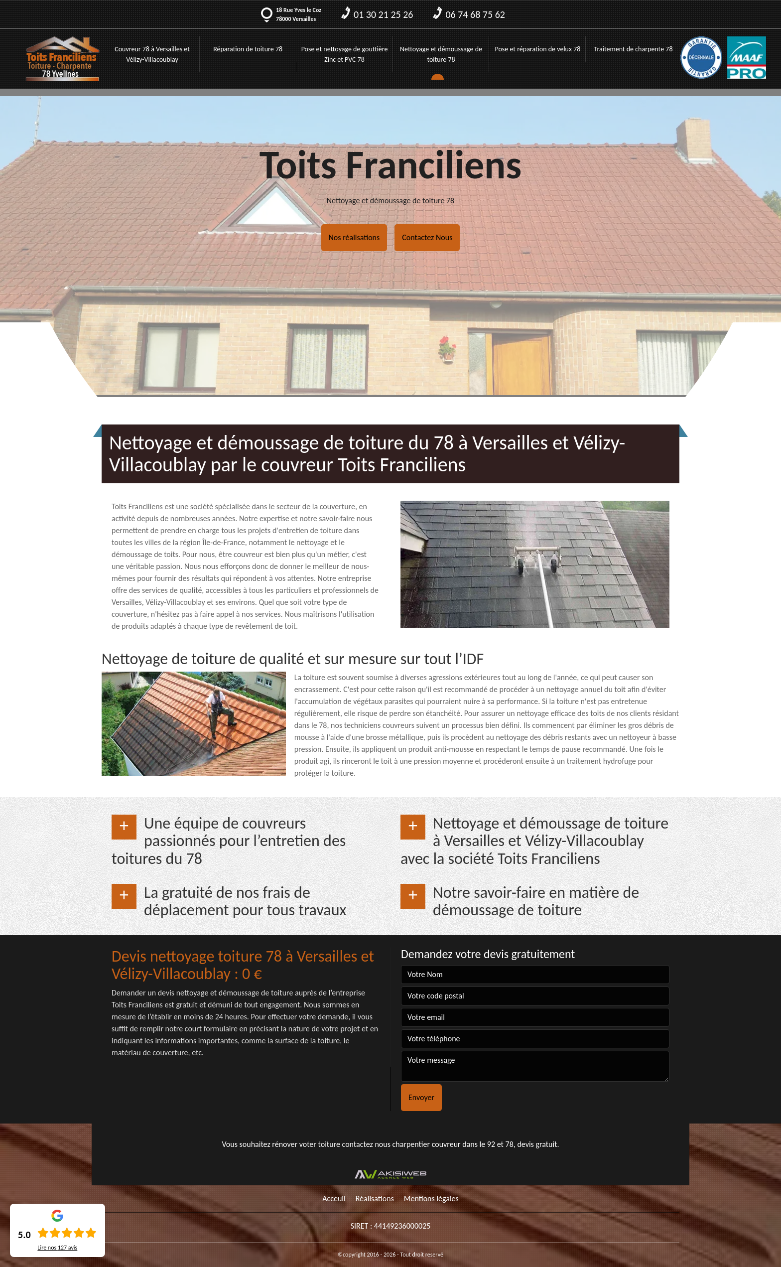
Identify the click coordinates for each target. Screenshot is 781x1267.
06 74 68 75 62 (469, 14)
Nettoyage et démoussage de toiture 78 (441, 54)
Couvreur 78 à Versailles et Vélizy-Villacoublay (152, 54)
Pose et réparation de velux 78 (537, 49)
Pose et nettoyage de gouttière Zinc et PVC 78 (344, 54)
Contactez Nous (427, 237)
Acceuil (334, 1198)
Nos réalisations (354, 237)
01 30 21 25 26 (377, 14)
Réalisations (375, 1198)
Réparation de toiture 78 (247, 49)
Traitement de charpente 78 (633, 49)
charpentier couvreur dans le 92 (444, 1144)
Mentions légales (431, 1198)
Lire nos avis (57, 1247)
